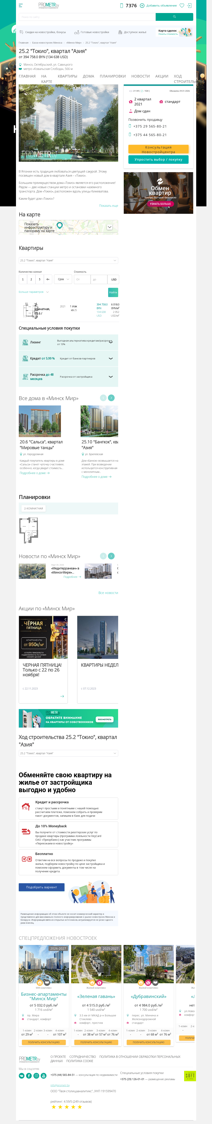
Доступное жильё (135, 32)
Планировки (113, 76)
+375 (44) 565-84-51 (84, 1075)
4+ (48, 279)
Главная (27, 76)
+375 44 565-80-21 (147, 135)
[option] (48, 440)
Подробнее (72, 577)
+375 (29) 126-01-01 (147, 1079)
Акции (161, 76)
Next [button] (111, 398)
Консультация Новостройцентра (158, 149)
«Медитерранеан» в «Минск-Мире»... (65, 570)
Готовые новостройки (95, 32)
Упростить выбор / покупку (158, 159)
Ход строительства (189, 79)
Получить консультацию (44, 1042)
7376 (131, 5)
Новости (140, 76)
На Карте (46, 79)
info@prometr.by (60, 1085)
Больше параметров (31, 292)
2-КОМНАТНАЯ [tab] (33, 508)
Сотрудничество (82, 1057)
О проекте (58, 1057)
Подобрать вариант (41, 888)
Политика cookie (79, 1061)
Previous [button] (103, 398)
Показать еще (108, 206)
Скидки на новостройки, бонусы (45, 32)
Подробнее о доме (35, 473)
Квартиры (67, 76)
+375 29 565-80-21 (147, 126)
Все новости (108, 592)
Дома (88, 76)
